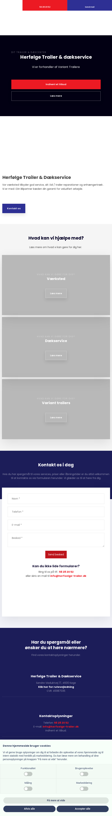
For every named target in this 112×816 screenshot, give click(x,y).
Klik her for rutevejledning (56, 687)
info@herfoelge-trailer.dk (61, 726)
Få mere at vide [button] (56, 800)
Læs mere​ (56, 293)
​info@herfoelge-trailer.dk (68, 576)
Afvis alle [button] (29, 808)
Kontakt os (14, 208)
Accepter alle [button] (82, 808)
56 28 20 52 (66, 572)
